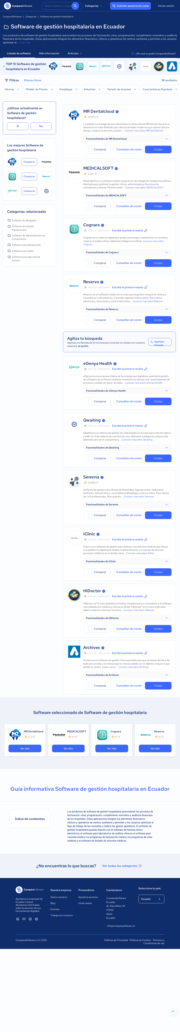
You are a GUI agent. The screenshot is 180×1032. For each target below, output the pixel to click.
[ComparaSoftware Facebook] (30, 919)
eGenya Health (97, 363)
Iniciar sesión (166, 6)
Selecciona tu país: (149, 888)
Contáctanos (114, 890)
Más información (49, 53)
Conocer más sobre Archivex (133, 667)
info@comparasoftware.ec (119, 925)
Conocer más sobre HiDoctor (139, 610)
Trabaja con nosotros (61, 915)
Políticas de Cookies (140, 940)
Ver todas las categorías (122, 866)
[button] (127, 138)
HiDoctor (92, 590)
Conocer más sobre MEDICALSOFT (144, 187)
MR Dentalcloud (98, 111)
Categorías (94, 6)
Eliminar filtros (32, 80)
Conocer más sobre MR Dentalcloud (144, 130)
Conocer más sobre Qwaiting (137, 439)
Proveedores (86, 890)
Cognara (91, 225)
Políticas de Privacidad (116, 940)
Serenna (91, 477)
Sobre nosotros (58, 897)
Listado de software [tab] (19, 53)
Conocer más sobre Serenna (138, 496)
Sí (17, 126)
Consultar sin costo (129, 149)
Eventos (54, 909)
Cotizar (158, 149)
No (41, 126)
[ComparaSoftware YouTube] (24, 919)
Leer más (25, 42)
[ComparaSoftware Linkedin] (18, 919)
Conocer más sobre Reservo (148, 301)
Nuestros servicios (88, 897)
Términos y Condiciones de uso (153, 942)
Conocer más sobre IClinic (140, 553)
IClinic (89, 534)
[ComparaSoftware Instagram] (36, 919)
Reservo (91, 281)
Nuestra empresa (60, 890)
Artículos (74, 53)
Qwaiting (92, 420)
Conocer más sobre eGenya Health (143, 382)
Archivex (91, 647)
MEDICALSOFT (98, 168)
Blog (52, 903)
